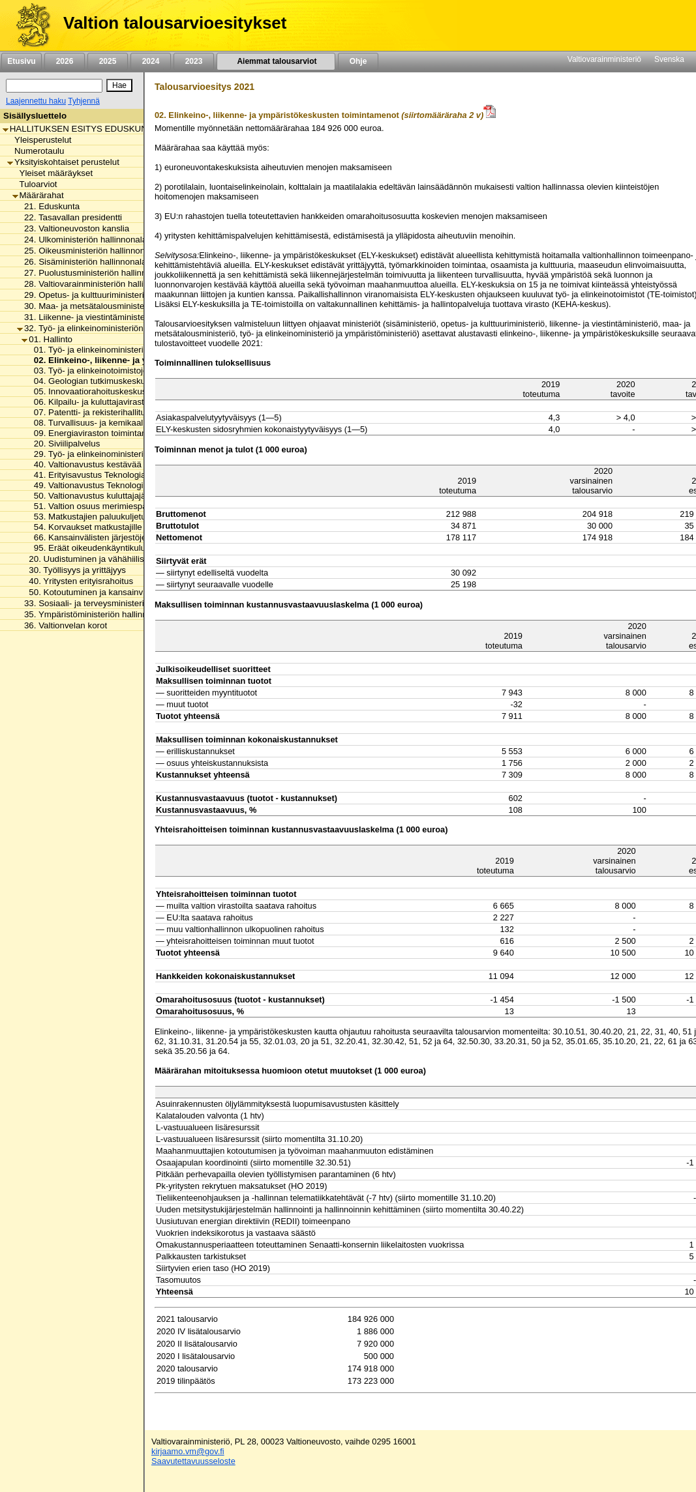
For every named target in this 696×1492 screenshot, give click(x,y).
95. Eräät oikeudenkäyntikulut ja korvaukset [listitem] (114, 548)
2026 (65, 61)
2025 (108, 61)
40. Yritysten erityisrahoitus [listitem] (77, 581)
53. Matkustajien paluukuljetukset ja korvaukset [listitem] (121, 516)
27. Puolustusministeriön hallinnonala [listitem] (92, 273)
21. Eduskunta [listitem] (48, 206)
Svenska (669, 59)
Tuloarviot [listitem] (34, 184)
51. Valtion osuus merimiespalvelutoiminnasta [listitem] (118, 506)
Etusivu (21, 61)
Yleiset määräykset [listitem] (52, 173)
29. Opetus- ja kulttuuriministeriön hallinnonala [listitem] (109, 295)
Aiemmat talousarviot (276, 61)
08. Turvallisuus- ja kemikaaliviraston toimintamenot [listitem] (130, 423)
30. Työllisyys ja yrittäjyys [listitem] (74, 570)
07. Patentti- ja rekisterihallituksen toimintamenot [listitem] (124, 412)
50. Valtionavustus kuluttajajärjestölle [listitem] (101, 496)
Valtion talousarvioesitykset (174, 23)
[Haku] (54, 86)
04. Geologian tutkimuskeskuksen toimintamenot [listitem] (124, 381)
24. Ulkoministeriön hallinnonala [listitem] (82, 239)
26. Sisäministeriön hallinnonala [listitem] (81, 262)
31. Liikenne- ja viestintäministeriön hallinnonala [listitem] (112, 317)
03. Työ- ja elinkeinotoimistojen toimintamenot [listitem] (118, 370)
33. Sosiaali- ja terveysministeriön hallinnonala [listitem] (109, 603)
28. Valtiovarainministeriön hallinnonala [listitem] (95, 284)
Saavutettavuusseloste (193, 1461)
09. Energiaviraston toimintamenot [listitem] (96, 433)
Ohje (358, 61)
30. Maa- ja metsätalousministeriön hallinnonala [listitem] (112, 306)
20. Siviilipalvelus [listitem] (63, 443)
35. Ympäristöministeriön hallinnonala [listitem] (92, 614)
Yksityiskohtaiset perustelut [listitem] (63, 162)
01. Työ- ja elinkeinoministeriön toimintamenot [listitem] (118, 350)
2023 (194, 61)
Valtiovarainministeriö (604, 59)
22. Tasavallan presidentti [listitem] (69, 217)
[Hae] (119, 85)
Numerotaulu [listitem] (35, 151)
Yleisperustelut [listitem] (39, 140)
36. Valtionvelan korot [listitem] (62, 625)
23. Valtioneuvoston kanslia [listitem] (73, 228)
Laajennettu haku (36, 101)
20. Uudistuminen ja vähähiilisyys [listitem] (89, 559)
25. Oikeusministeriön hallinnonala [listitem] (87, 251)
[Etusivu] (28, 25)
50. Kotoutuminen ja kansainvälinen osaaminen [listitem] (116, 592)
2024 (151, 61)
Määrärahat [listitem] (38, 195)
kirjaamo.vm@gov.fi (187, 1451)
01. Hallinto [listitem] (47, 339)
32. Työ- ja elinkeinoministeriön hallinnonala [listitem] (104, 328)
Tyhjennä (84, 101)
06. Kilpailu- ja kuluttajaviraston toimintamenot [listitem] (119, 402)
